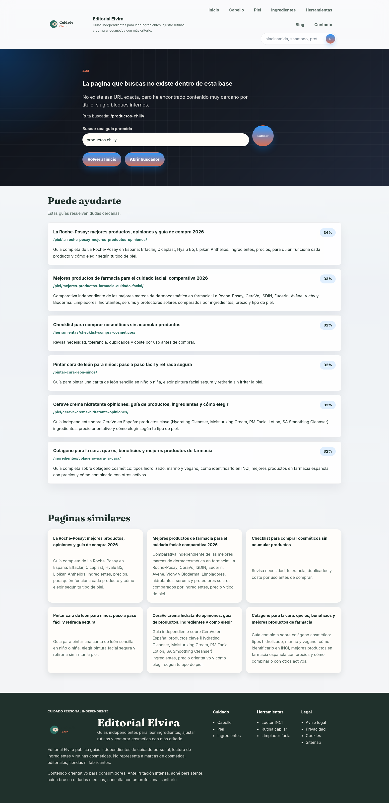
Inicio (214, 9)
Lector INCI (272, 722)
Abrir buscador (144, 159)
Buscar (263, 136)
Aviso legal (316, 722)
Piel (257, 9)
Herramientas (319, 9)
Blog (300, 24)
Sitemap (313, 742)
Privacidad (316, 729)
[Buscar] (330, 39)
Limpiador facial (276, 735)
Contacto (323, 24)
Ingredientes (283, 9)
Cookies (313, 735)
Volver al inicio (101, 159)
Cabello (236, 9)
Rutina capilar (274, 729)
